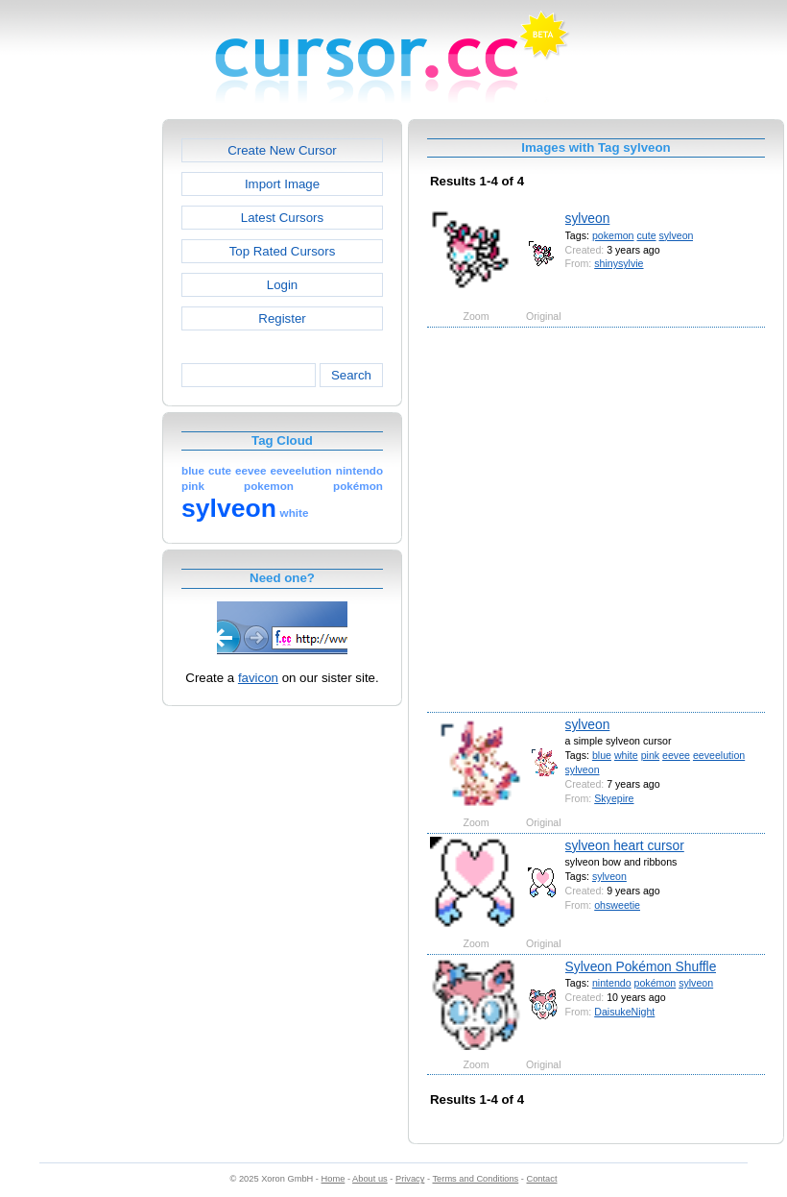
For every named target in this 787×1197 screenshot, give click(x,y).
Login (282, 285)
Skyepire (613, 798)
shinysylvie (618, 263)
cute (646, 235)
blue (601, 755)
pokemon (613, 235)
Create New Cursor (282, 150)
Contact (542, 1179)
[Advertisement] (190, 518)
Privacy (409, 1179)
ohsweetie (617, 905)
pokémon (655, 983)
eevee (676, 755)
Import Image (282, 184)
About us (370, 1179)
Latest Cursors (282, 217)
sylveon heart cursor (624, 845)
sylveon (587, 218)
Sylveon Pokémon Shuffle (641, 966)
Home (334, 1179)
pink (650, 755)
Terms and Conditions (475, 1179)
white (626, 755)
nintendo (612, 983)
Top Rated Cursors (282, 251)
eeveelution (719, 755)
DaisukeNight (624, 1011)
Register (281, 318)
